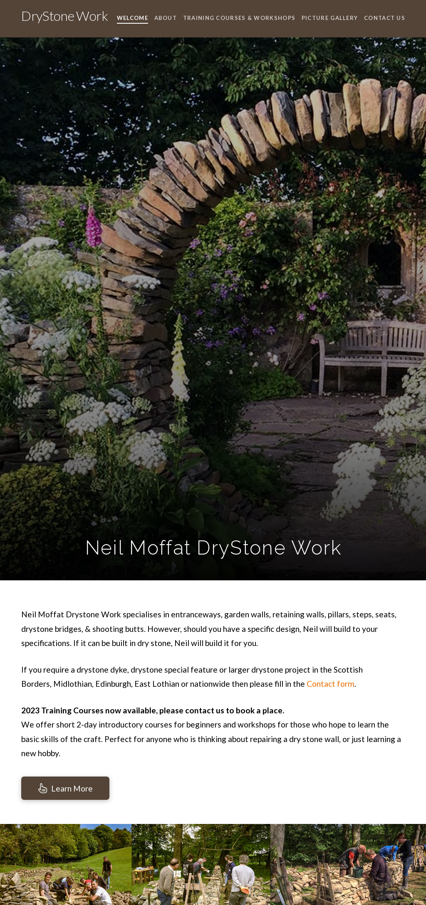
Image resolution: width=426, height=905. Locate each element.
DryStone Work (64, 15)
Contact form (330, 683)
